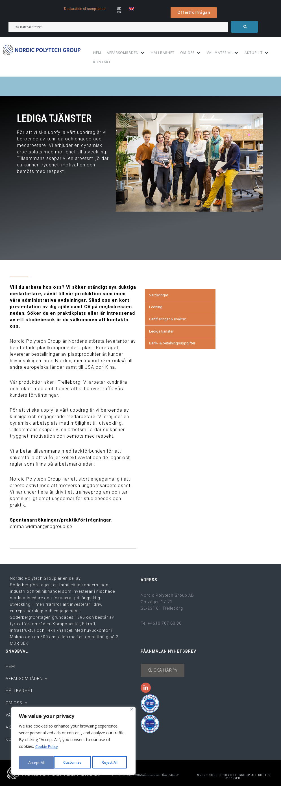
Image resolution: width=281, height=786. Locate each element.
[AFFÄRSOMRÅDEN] (126, 52)
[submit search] (244, 27)
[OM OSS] (190, 52)
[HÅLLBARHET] (162, 52)
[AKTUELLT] (257, 52)
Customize (37, 762)
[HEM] (97, 52)
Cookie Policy (47, 748)
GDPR (119, 10)
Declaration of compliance (84, 9)
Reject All (74, 762)
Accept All (111, 762)
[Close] (131, 711)
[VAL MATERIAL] (223, 52)
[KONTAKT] (102, 62)
